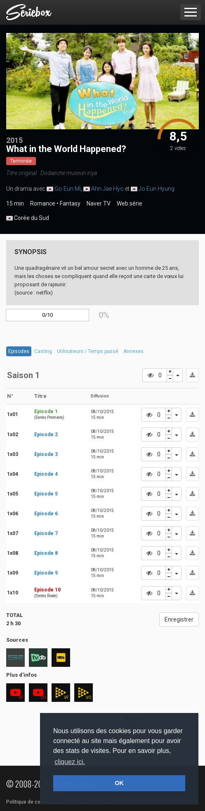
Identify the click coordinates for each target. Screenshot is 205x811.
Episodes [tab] (18, 351)
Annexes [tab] (133, 351)
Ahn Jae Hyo (107, 188)
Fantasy (70, 203)
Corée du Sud (27, 218)
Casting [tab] (43, 351)
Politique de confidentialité (37, 802)
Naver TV (99, 203)
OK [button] (119, 783)
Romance (42, 203)
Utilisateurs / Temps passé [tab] (87, 351)
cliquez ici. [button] (69, 761)
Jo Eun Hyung (156, 188)
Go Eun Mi (67, 188)
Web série (129, 203)
